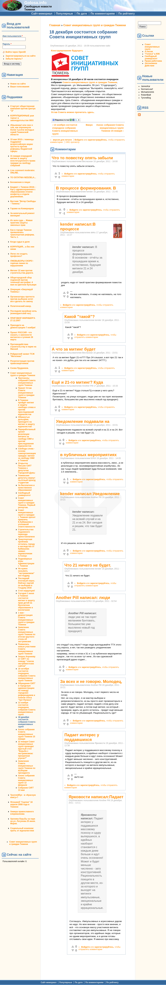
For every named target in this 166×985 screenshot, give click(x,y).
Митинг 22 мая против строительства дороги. (21, 271)
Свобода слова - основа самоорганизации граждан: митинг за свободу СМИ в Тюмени (27, 454)
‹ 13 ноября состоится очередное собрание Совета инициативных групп (65, 129)
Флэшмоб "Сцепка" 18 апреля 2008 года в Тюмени (21, 804)
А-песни (149, 51)
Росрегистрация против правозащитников (22, 362)
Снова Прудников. (19, 368)
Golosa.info (35, 2)
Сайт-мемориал (41, 13)
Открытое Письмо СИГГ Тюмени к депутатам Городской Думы (26, 468)
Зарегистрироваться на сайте (20, 56)
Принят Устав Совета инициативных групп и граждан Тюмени (26, 393)
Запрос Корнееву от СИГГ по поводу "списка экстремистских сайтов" (26, 661)
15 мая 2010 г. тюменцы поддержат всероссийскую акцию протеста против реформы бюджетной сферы (22, 145)
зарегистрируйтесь (97, 140)
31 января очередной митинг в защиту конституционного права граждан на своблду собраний (22, 161)
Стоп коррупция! (26, 591)
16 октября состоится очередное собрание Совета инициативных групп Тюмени (26, 675)
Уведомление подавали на (82, 421)
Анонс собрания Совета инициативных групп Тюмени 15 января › (110, 128)
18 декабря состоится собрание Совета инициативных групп (26, 722)
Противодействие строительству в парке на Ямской (23, 346)
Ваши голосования (19, 86)
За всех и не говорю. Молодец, (91, 681)
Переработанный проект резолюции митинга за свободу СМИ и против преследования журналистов (26, 437)
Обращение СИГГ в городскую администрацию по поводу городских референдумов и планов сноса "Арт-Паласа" (26, 691)
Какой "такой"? (79, 316)
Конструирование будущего (67, 50)
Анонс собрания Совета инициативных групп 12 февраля (26, 780)
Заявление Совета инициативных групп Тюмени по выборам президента (26, 767)
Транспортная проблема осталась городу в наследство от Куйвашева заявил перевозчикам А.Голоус (26, 547)
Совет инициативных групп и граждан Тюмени (22, 374)
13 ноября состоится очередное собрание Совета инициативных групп (26, 708)
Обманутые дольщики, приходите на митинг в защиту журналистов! (26, 422)
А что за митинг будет (74, 349)
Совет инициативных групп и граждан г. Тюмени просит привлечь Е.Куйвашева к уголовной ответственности (26, 518)
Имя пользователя (13, 36)
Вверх (87, 125)
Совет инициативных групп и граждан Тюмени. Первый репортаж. (26, 503)
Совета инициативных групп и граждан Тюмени (89, 82)
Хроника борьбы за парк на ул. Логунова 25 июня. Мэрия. (22, 821)
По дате (81, 13)
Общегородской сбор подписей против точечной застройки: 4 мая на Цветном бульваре (23, 281)
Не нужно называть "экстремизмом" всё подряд (26, 572)
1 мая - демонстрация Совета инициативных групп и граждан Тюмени (26, 619)
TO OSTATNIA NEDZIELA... (23, 177)
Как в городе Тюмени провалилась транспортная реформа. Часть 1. (22, 233)
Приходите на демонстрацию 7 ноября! (22, 326)
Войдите (78, 140)
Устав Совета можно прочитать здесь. (72, 112)
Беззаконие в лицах (20, 182)
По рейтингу (126, 13)
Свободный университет (24, 494)
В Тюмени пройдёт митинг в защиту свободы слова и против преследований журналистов (26, 407)
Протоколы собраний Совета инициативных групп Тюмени (26, 381)
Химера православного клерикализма (22, 812)
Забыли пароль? (14, 59)
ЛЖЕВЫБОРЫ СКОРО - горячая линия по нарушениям (22, 263)
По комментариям (103, 13)
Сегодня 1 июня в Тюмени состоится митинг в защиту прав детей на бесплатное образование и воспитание (26, 601)
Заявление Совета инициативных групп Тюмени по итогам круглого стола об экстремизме (26, 634)
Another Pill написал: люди (83, 597)
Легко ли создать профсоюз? (19, 255)
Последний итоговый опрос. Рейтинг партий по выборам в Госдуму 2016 (26, 583)
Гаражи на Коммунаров (22, 208)
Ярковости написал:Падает (96, 797)
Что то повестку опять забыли (82, 158)
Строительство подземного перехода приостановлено (26, 533)
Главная (54, 25)
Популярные (64, 13)
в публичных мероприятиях (88, 454)
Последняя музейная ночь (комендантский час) (23, 312)
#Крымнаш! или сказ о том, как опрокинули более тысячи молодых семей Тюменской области (22, 130)
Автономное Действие (151, 64)
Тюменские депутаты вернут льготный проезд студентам (26, 479)
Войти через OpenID (16, 52)
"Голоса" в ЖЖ (152, 54)
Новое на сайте (18, 84)
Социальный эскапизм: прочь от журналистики (22, 829)
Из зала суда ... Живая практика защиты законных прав (21, 222)
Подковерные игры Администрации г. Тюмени (26, 562)
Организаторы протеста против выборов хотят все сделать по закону (22, 299)
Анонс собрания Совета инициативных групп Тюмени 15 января (26, 734)
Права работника (153, 61)
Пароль (7, 44)
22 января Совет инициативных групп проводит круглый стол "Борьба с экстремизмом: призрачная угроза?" (26, 749)
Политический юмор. (20, 306)
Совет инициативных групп (152, 46)
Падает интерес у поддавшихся (81, 737)
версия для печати (62, 140)
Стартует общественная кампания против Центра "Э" (22, 108)
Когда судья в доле (20, 242)
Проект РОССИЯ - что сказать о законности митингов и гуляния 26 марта (21, 336)
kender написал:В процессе (78, 226)
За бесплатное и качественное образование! (26, 487)
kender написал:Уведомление (90, 493)
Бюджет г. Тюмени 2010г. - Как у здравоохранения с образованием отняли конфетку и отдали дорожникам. (23, 192)
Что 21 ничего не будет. (87, 565)
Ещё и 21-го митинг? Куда (77, 382)
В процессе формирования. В (86, 188)
